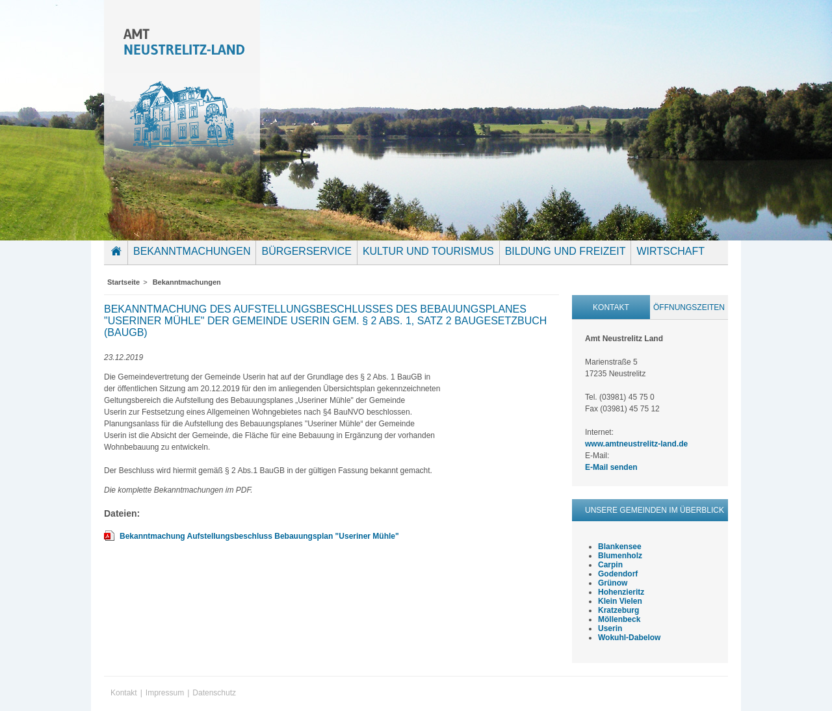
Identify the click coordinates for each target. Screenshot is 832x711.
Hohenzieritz (621, 592)
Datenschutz (214, 692)
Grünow (612, 583)
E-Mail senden (611, 467)
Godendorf (618, 573)
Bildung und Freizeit (565, 251)
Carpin (610, 564)
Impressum (165, 692)
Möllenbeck (619, 619)
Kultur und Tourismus (428, 251)
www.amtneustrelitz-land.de (636, 443)
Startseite (118, 260)
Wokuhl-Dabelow (629, 637)
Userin (610, 628)
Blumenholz (620, 555)
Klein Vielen (620, 601)
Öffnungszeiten (689, 307)
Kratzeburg (618, 610)
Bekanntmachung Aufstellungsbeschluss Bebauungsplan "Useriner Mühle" (259, 536)
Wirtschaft (670, 251)
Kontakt (611, 307)
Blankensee (620, 546)
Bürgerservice (306, 251)
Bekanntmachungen (191, 251)
